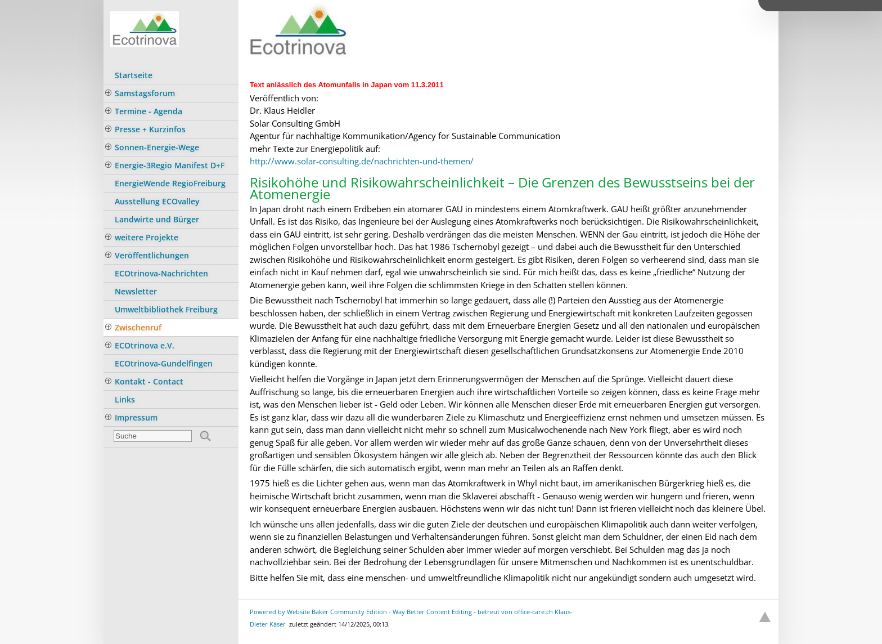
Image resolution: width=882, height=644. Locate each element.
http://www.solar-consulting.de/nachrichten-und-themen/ (362, 161)
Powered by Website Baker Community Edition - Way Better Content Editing (361, 611)
